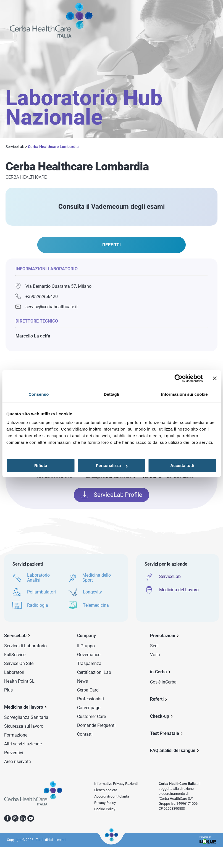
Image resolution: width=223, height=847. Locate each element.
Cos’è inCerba (163, 682)
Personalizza (112, 465)
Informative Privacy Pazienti (116, 784)
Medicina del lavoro (23, 707)
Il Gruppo (86, 645)
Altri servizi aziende (23, 743)
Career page (88, 707)
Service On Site (18, 663)
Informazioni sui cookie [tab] (184, 394)
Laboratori (14, 672)
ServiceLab (15, 146)
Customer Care (91, 716)
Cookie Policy (104, 809)
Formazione (15, 735)
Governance (88, 654)
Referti (157, 699)
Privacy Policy (105, 803)
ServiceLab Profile (111, 494)
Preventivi (13, 752)
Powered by (208, 840)
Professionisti (90, 698)
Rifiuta (40, 465)
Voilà (155, 654)
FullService (14, 654)
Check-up (159, 716)
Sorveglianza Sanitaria (26, 717)
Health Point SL (19, 681)
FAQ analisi (172, 750)
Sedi (154, 645)
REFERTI (111, 244)
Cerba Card (88, 690)
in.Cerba (158, 671)
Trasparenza (89, 663)
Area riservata (17, 761)
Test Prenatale (164, 733)
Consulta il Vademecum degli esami (111, 206)
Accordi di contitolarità (111, 796)
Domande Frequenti (96, 725)
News (82, 681)
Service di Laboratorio (25, 645)
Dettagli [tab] (111, 394)
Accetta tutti (182, 465)
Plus (8, 690)
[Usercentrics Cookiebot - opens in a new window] (178, 378)
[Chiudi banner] (215, 378)
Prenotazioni (162, 635)
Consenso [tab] (38, 394)
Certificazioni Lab (94, 672)
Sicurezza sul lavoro (23, 726)
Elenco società (105, 790)
